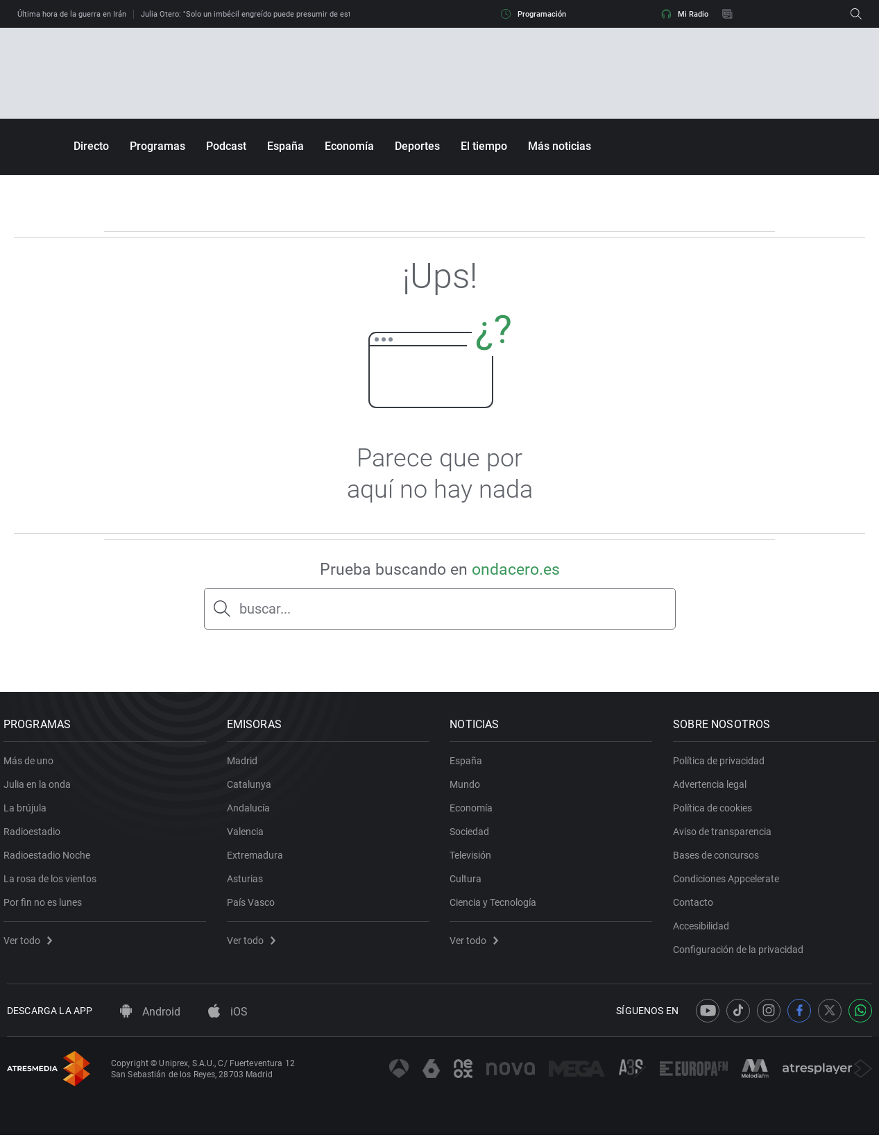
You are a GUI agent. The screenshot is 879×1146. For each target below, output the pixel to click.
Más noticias (559, 146)
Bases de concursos (719, 860)
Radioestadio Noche (50, 860)
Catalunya (252, 789)
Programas (157, 146)
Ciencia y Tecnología (497, 907)
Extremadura (258, 860)
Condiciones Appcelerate (729, 884)
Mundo (469, 789)
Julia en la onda (40, 789)
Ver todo (31, 946)
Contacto (696, 907)
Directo (91, 146)
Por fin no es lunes (46, 907)
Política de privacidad (722, 766)
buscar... (265, 608)
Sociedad (473, 837)
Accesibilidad (704, 931)
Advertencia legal (713, 789)
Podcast (226, 146)
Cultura (470, 884)
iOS (228, 1022)
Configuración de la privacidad (741, 955)
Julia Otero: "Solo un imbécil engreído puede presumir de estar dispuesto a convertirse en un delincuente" (324, 14)
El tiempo (484, 146)
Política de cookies (716, 813)
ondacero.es (516, 569)
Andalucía (251, 813)
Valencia (248, 837)
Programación (533, 14)
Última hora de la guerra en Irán (71, 14)
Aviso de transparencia (725, 837)
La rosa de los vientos (53, 884)
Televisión (474, 860)
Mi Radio (684, 14)
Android (150, 1022)
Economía (349, 146)
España (285, 146)
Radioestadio (35, 837)
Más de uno (32, 766)
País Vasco (254, 907)
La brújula (28, 813)
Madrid (245, 766)
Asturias (248, 884)
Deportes (417, 146)
